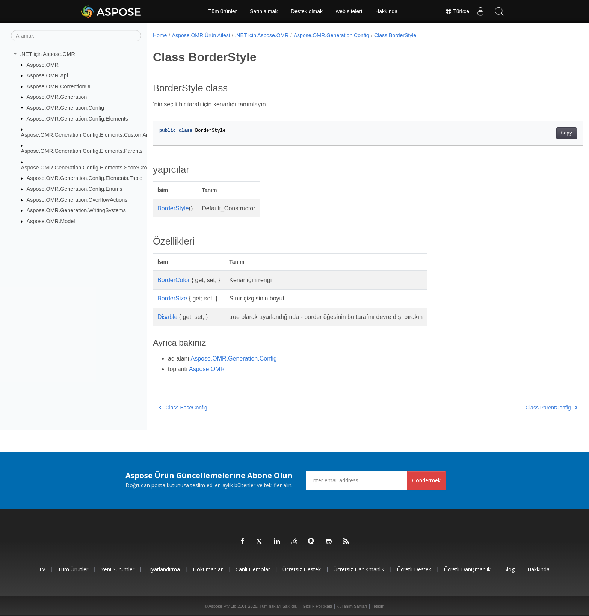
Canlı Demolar (253, 569)
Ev (42, 569)
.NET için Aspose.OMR (47, 54)
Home (160, 35)
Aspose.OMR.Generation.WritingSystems (76, 210)
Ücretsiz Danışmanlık (359, 569)
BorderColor (173, 280)
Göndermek (426, 480)
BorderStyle (173, 208)
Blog (509, 569)
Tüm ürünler (222, 11)
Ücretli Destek (414, 569)
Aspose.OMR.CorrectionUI (59, 86)
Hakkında (386, 11)
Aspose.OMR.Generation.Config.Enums (74, 189)
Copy (537, 133)
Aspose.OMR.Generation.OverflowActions (77, 200)
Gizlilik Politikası (317, 606)
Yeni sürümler (117, 569)
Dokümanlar (208, 569)
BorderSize (172, 298)
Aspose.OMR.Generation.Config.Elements (77, 118)
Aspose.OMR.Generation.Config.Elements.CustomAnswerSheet (98, 135)
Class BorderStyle (395, 35)
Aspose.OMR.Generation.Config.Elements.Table (85, 178)
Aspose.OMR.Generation (57, 97)
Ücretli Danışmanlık (467, 569)
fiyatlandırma (163, 569)
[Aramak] (76, 35)
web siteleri (349, 11)
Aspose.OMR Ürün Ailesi (201, 35)
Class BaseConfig (183, 408)
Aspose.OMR (43, 65)
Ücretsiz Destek (301, 569)
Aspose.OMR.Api (47, 75)
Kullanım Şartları (352, 606)
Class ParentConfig (522, 408)
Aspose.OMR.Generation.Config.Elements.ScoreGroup (87, 168)
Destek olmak (307, 11)
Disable (167, 317)
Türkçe (457, 11)
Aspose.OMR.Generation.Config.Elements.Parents (82, 151)
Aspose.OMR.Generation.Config (65, 108)
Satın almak (264, 11)
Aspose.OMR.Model (51, 221)
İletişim (378, 606)
